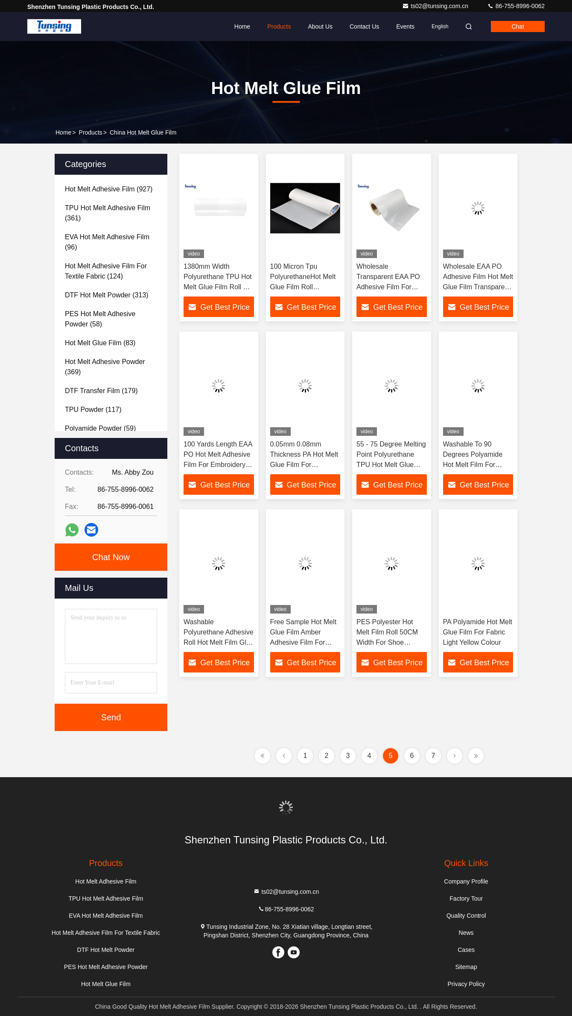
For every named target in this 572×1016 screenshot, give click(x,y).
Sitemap (466, 966)
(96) (107, 242)
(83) (100, 342)
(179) (101, 390)
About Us (320, 26)
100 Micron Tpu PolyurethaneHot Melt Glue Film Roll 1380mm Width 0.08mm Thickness (303, 287)
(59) (100, 428)
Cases (466, 949)
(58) (100, 319)
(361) (107, 213)
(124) (106, 271)
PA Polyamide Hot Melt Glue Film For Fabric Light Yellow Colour (477, 632)
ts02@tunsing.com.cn (436, 6)
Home (242, 26)
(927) (108, 189)
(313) (107, 295)
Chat (517, 26)
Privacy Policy (466, 984)
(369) (105, 367)
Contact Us (364, 26)
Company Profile (466, 881)
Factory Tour (466, 898)
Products (279, 26)
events (405, 26)
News (466, 932)
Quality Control (466, 915)
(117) (93, 409)
